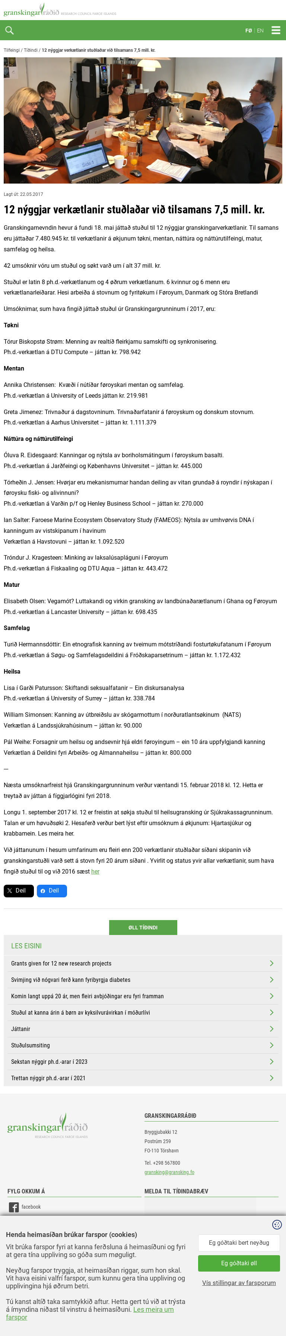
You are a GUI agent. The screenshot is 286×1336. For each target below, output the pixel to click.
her (95, 871)
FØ (248, 30)
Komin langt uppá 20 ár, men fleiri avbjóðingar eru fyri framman (143, 996)
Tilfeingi (12, 50)
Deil (21, 890)
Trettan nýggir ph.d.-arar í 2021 (143, 1077)
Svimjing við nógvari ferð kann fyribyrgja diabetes (143, 979)
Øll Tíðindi (143, 928)
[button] (200, 1234)
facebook (24, 1207)
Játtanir (143, 1028)
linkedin (22, 1224)
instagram (24, 1240)
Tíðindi (31, 50)
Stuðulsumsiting (143, 1045)
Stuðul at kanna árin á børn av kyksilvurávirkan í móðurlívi (143, 1012)
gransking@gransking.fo (169, 1172)
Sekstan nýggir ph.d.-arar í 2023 (143, 1061)
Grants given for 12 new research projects (143, 963)
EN (260, 30)
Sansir (276, 1314)
